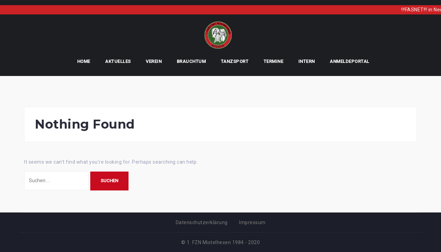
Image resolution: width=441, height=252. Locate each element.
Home (83, 61)
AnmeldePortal (349, 61)
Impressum (252, 222)
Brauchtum (191, 61)
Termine (274, 61)
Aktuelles (118, 61)
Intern (306, 61)
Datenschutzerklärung (202, 222)
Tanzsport (235, 61)
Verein (154, 61)
